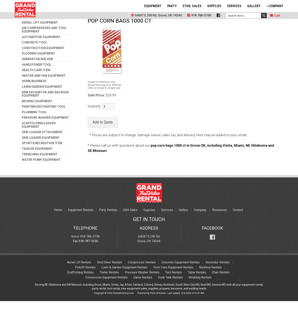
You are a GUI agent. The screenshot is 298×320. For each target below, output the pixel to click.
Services (234, 6)
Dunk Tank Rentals (170, 296)
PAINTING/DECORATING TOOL (44, 125)
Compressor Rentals (142, 281)
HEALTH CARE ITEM (36, 89)
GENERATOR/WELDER (37, 78)
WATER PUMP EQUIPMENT (41, 178)
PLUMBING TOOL (34, 131)
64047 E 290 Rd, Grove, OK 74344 (156, 15)
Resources (219, 229)
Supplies (214, 6)
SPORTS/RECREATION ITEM (42, 162)
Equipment (152, 6)
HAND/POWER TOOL (37, 83)
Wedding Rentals (199, 296)
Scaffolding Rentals (80, 291)
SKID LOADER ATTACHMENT (42, 151)
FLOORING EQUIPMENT (38, 72)
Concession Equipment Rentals (107, 296)
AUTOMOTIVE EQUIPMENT (41, 56)
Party (172, 6)
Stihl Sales (192, 6)
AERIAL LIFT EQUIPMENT (40, 41)
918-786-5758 (199, 15)
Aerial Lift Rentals (79, 281)
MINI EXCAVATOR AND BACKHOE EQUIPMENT (45, 113)
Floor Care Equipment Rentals (173, 286)
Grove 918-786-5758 (85, 255)
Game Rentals (142, 296)
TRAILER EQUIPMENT (37, 167)
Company (274, 6)
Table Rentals (197, 291)
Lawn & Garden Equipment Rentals (124, 286)
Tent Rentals (173, 291)
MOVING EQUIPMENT (37, 120)
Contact (238, 229)
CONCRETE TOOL (34, 61)
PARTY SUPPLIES (101, 33)
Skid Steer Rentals (109, 281)
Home (58, 229)
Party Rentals (108, 229)
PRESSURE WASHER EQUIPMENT (45, 136)
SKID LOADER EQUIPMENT (41, 156)
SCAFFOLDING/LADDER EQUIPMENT (39, 143)
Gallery (254, 6)
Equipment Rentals (80, 229)
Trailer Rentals (109, 291)
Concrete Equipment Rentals (180, 281)
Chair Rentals (221, 291)
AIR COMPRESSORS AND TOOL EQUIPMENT (44, 48)
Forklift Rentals (85, 286)
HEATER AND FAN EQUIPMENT (44, 94)
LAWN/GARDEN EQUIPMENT (42, 105)
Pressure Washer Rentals (142, 291)
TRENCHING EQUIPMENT (40, 173)
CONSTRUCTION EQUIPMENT (43, 67)
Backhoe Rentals (210, 286)
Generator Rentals (217, 281)
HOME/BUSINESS (34, 100)
